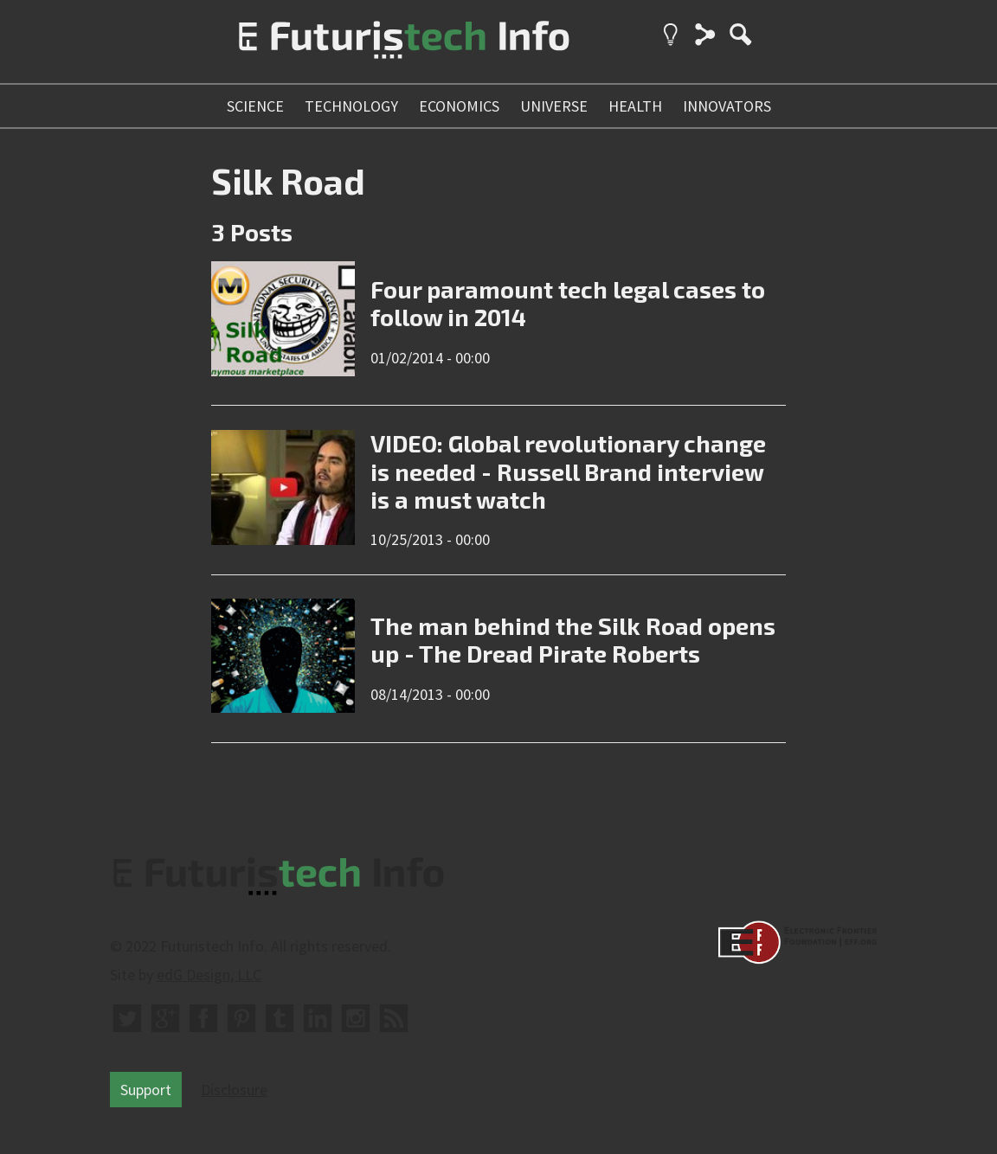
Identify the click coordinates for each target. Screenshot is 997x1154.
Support (145, 1090)
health (635, 106)
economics (459, 106)
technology (351, 106)
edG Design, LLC (209, 974)
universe (554, 106)
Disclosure (234, 1090)
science (255, 106)
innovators (727, 106)
